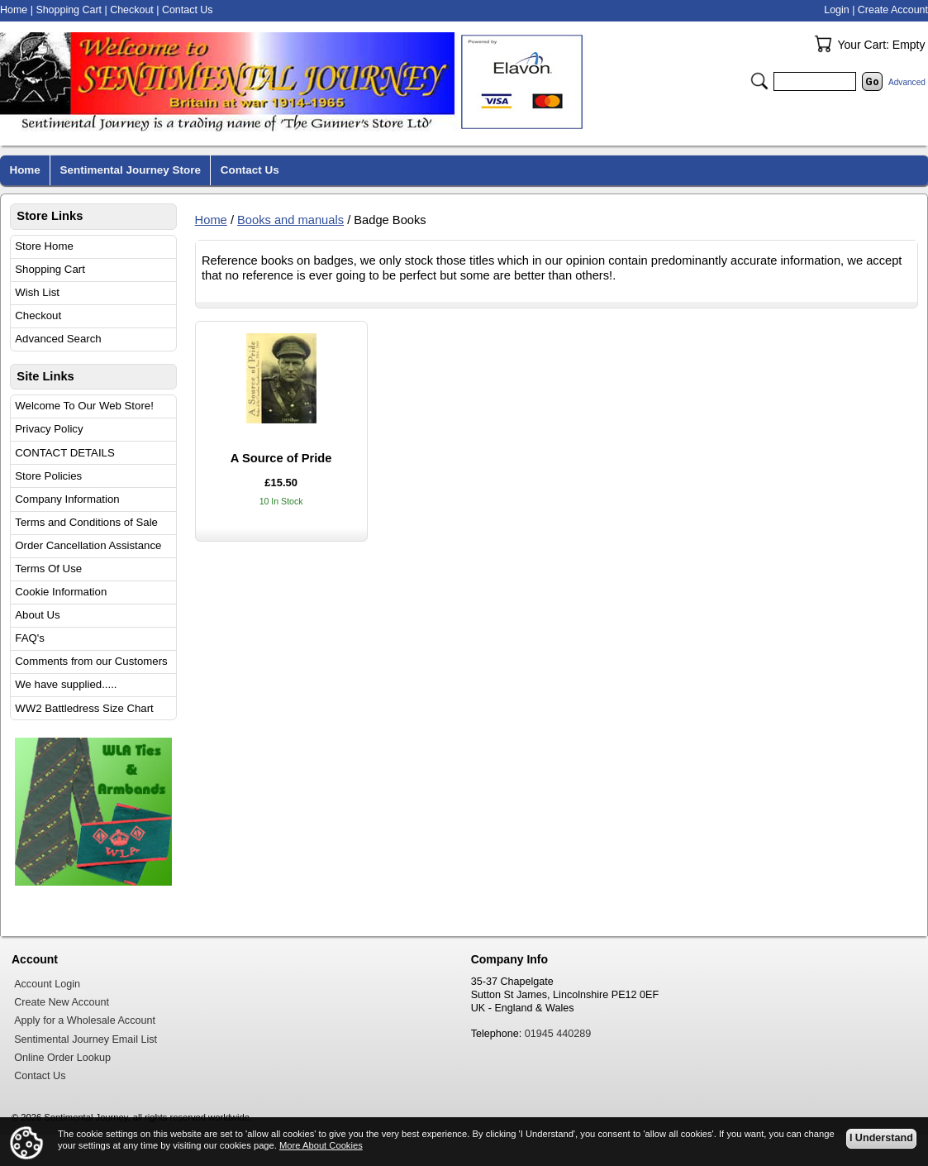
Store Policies (48, 476)
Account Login (47, 984)
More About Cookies (321, 1145)
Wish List (37, 292)
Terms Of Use (48, 568)
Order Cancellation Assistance (88, 545)
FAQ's (30, 638)
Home (211, 220)
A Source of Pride (281, 458)
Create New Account (61, 1002)
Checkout (38, 315)
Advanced (907, 82)
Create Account (893, 10)
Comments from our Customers (91, 661)
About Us (37, 615)
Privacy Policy (49, 429)
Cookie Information (61, 591)
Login (836, 10)
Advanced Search (58, 338)
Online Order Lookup (62, 1057)
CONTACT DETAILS (64, 453)
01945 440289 (558, 1033)
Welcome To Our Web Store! (84, 405)
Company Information (67, 499)
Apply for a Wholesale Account (84, 1020)
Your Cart (823, 43)
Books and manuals (290, 220)
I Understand (881, 1138)
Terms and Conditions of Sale (86, 522)
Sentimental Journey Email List (85, 1039)
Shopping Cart (50, 269)
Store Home (44, 246)
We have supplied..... (66, 684)
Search (759, 81)
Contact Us (187, 10)
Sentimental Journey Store (130, 170)
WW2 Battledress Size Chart (84, 708)
